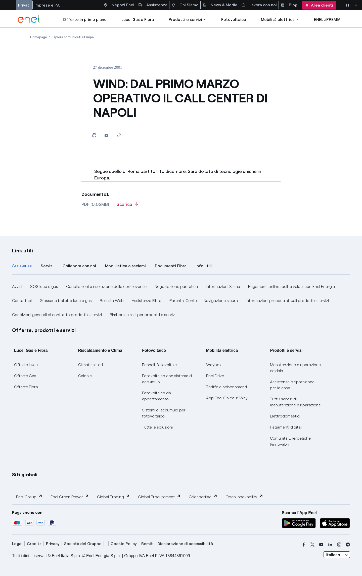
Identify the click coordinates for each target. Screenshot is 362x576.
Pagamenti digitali (286, 427)
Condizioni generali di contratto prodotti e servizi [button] (57, 314)
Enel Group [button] (29, 496)
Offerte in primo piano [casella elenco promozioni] (85, 19)
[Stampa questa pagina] (94, 135)
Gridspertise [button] (203, 496)
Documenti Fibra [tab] (171, 265)
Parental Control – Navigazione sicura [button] (203, 300)
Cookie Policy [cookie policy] (124, 543)
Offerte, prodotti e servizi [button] (44, 330)
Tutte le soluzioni (157, 427)
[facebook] (304, 545)
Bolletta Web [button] (112, 300)
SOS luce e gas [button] (44, 286)
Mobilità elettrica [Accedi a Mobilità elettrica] (280, 19)
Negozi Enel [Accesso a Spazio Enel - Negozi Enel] (119, 5)
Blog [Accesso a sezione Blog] (289, 5)
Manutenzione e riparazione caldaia (295, 367)
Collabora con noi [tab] (79, 265)
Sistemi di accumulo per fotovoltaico (164, 413)
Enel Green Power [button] (70, 496)
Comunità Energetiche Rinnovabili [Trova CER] (290, 441)
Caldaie (85, 375)
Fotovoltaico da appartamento (156, 396)
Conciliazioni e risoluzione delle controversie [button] (106, 286)
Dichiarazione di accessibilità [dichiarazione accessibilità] (185, 543)
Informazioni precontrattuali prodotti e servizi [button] (287, 300)
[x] (312, 545)
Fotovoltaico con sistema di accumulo (167, 378)
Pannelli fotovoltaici (159, 364)
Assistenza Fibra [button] (146, 300)
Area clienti (319, 5)
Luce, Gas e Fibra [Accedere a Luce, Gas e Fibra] (137, 19)
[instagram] (339, 545)
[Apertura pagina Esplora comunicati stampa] (73, 37)
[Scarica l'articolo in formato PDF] (127, 206)
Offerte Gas (25, 375)
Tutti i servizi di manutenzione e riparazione (295, 402)
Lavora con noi (259, 5)
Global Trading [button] (113, 496)
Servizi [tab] (47, 265)
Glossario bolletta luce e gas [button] (66, 300)
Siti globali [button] (25, 475)
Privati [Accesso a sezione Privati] (24, 5)
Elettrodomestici (285, 416)
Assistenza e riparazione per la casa (292, 384)
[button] (106, 135)
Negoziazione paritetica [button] (176, 286)
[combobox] (337, 554)
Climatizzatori (90, 364)
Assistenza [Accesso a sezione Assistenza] (152, 5)
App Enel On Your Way (227, 398)
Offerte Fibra (26, 387)
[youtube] (321, 545)
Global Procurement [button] (159, 496)
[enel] (29, 19)
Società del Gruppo (83, 543)
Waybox (213, 364)
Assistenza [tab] (22, 265)
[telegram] (348, 545)
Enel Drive (215, 375)
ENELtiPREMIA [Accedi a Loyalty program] (327, 19)
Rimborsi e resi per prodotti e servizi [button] (142, 314)
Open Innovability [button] (244, 496)
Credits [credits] (34, 543)
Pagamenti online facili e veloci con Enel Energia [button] (291, 286)
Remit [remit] (147, 543)
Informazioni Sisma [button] (223, 286)
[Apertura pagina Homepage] (38, 37)
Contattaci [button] (22, 300)
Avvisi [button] (17, 286)
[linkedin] (330, 545)
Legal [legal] (17, 543)
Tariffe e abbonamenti (226, 387)
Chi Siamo (185, 5)
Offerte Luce (26, 364)
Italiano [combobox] (333, 554)
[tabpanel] (181, 301)
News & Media (220, 5)
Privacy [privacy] (53, 543)
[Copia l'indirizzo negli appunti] (118, 135)
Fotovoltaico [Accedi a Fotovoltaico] (233, 19)
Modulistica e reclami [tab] (125, 265)
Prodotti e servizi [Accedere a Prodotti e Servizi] (188, 19)
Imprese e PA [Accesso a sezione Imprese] (47, 5)
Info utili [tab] (204, 265)
